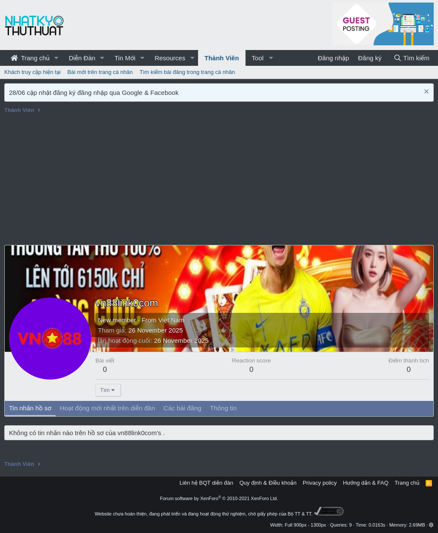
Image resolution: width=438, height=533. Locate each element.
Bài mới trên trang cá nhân (100, 72)
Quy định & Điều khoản (268, 483)
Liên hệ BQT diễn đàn (207, 483)
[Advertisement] (219, 181)
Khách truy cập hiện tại (32, 72)
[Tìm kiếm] (411, 58)
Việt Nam (171, 320)
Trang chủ (30, 58)
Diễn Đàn (82, 58)
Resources (169, 58)
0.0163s (377, 524)
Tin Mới (125, 58)
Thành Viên (221, 58)
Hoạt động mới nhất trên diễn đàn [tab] (107, 408)
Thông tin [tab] (223, 408)
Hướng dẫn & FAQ (365, 483)
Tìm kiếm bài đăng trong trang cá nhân (187, 72)
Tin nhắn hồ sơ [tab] (30, 408)
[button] (56, 58)
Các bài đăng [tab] (182, 408)
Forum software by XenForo (219, 498)
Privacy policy (320, 483)
